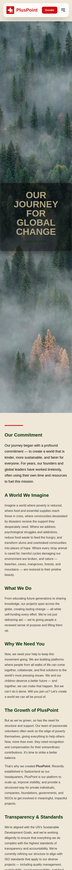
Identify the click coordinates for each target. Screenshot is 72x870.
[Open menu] (63, 10)
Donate (49, 10)
